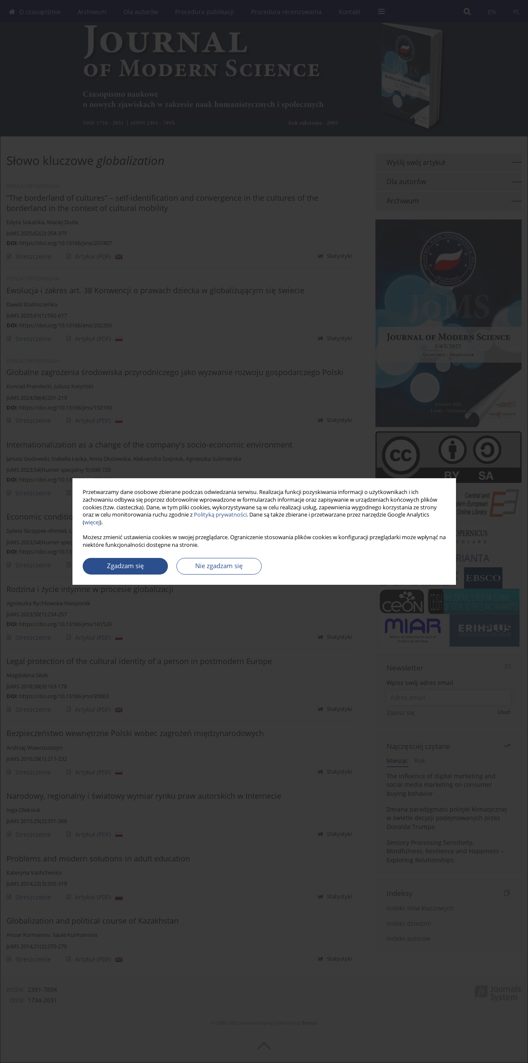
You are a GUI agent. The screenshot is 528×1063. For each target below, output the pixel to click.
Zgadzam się (125, 565)
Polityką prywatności (220, 514)
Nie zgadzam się (218, 565)
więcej (92, 522)
